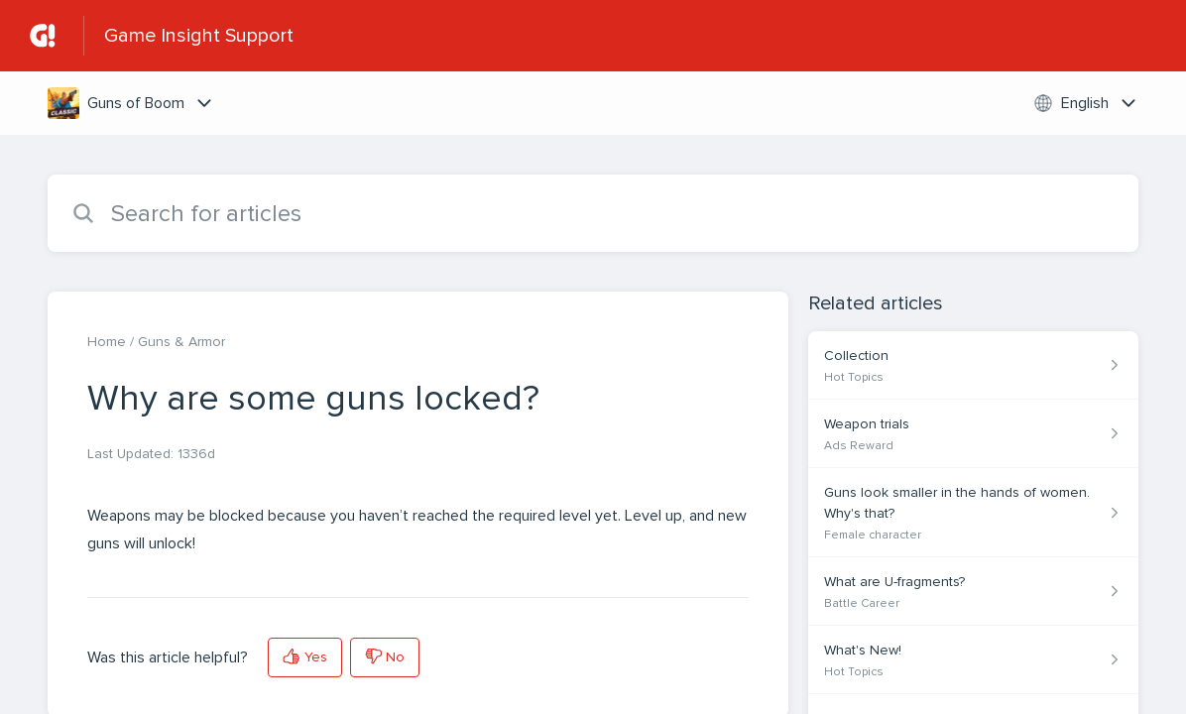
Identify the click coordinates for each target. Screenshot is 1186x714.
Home (106, 341)
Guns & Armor (181, 341)
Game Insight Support (199, 36)
